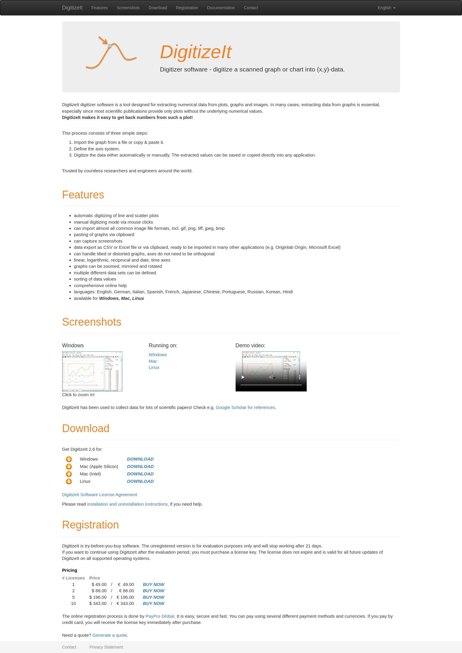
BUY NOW (153, 584)
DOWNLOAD (140, 458)
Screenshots (128, 7)
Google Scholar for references (245, 407)
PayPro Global (160, 616)
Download (158, 7)
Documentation (221, 7)
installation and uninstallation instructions (127, 504)
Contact (251, 7)
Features (100, 7)
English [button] (387, 7)
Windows (158, 354)
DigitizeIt (72, 8)
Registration (187, 7)
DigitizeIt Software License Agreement (99, 494)
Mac (153, 361)
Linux (154, 367)
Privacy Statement (106, 647)
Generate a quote (109, 635)
